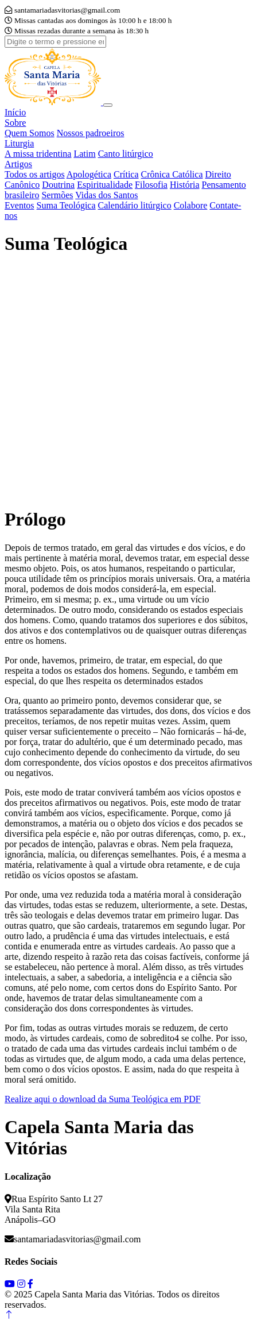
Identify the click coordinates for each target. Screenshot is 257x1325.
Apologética (89, 174)
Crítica (126, 174)
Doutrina (58, 185)
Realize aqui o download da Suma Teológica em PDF (103, 1099)
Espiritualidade (105, 185)
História (185, 185)
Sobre (15, 123)
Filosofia (151, 185)
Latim (84, 154)
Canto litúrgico (125, 154)
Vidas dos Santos (106, 195)
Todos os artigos (35, 174)
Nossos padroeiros (90, 133)
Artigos (18, 164)
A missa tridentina (38, 154)
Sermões (57, 195)
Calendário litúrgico (135, 205)
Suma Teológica (66, 205)
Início (15, 112)
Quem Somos (29, 133)
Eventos (19, 205)
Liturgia (19, 143)
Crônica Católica (172, 174)
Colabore (191, 205)
